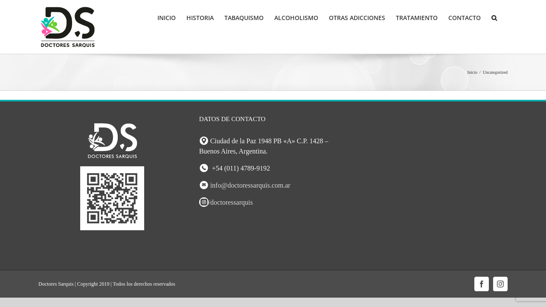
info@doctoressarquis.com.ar (250, 185)
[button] (505, 18)
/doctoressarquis (226, 202)
